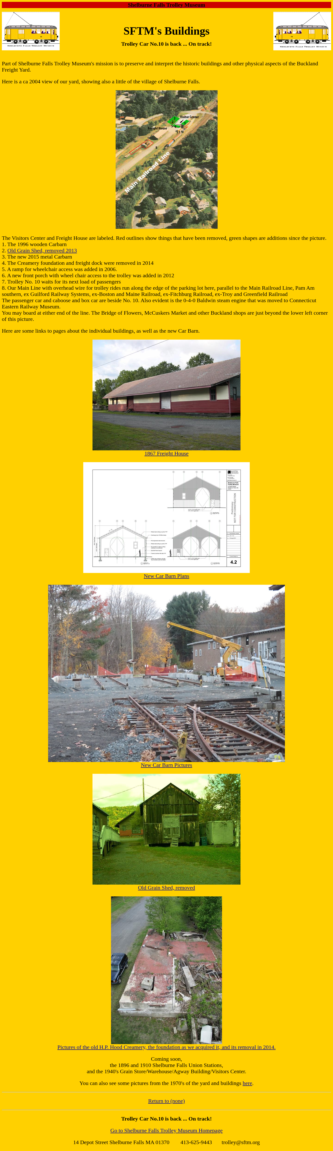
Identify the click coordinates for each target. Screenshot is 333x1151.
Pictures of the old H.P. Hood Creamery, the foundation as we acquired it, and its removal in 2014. (166, 1047)
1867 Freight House (167, 453)
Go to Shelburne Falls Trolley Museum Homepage (166, 1130)
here (247, 1083)
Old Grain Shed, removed (166, 888)
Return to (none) (166, 1101)
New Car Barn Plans (166, 576)
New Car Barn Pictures (166, 765)
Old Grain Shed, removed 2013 (42, 250)
